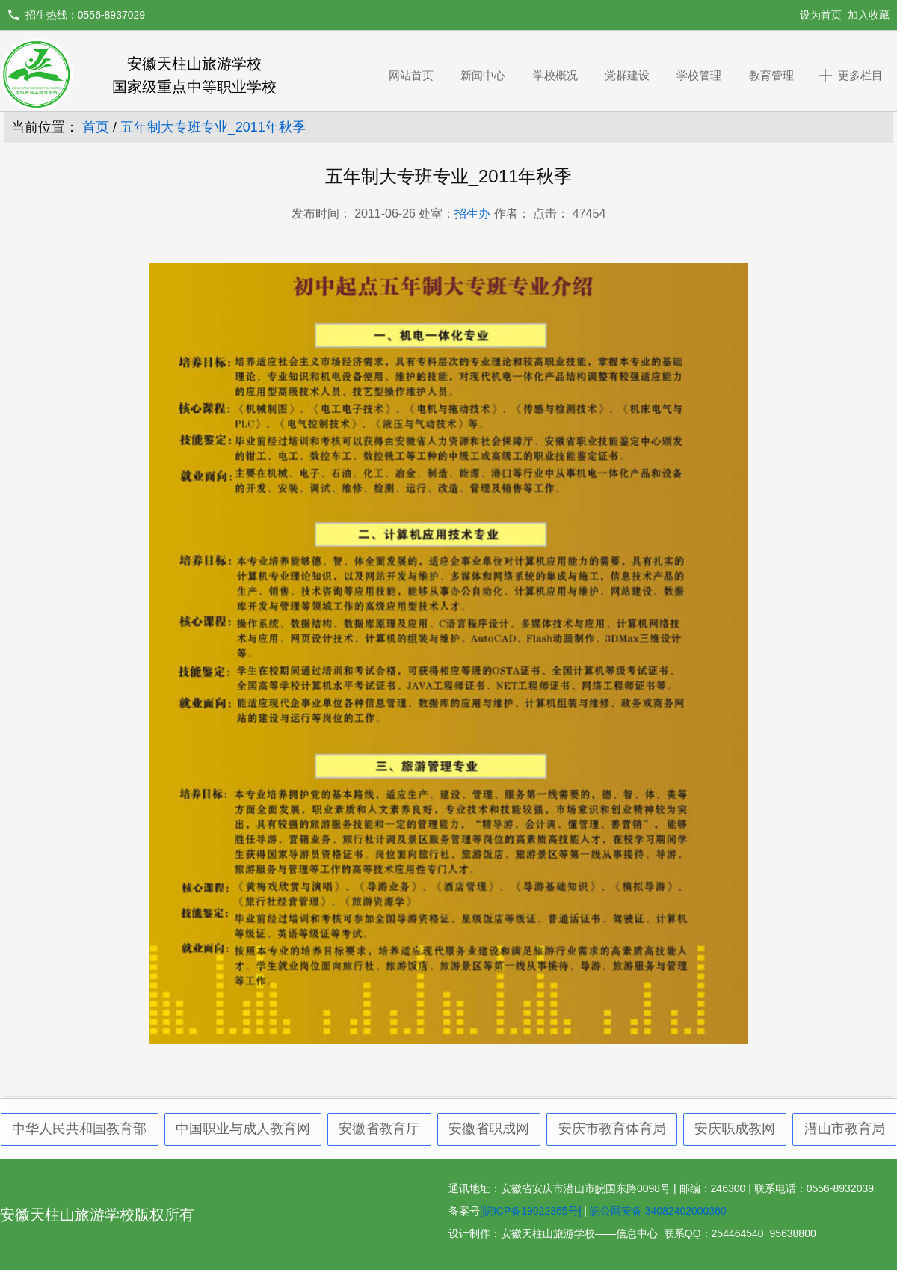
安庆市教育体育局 (612, 1128)
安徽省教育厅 (379, 1128)
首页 (95, 127)
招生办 (472, 213)
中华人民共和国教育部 (79, 1128)
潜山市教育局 (844, 1128)
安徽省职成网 (489, 1128)
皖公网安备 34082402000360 (658, 1211)
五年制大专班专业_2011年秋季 (213, 127)
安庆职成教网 (734, 1128)
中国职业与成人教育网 (243, 1128)
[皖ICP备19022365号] (530, 1211)
